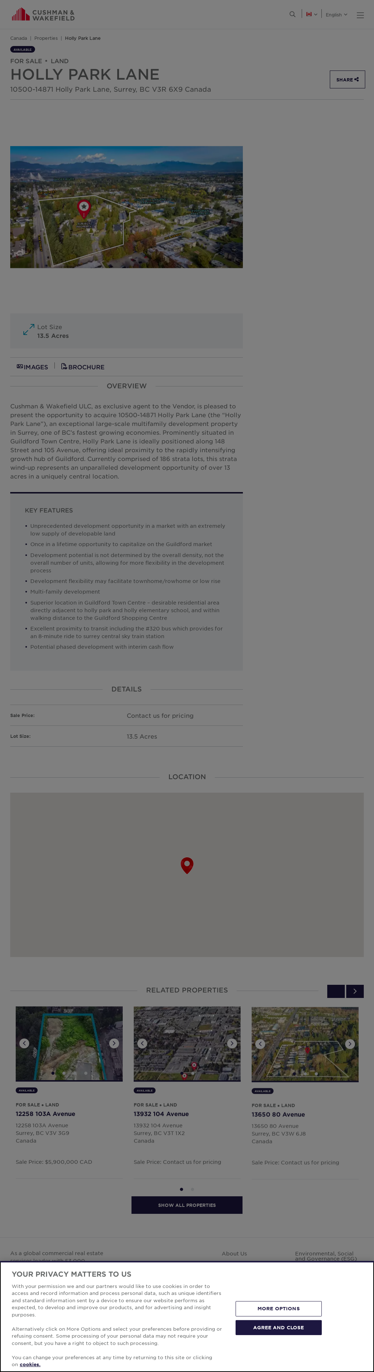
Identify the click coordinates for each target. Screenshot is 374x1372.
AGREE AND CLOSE (278, 1327)
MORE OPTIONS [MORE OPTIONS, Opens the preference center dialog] (278, 1308)
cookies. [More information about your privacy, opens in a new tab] (30, 1364)
